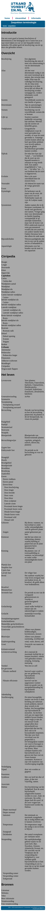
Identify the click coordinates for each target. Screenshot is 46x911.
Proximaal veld (8, 517)
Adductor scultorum (9, 361)
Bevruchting (6, 410)
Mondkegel (5, 363)
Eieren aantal (7, 482)
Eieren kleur (7, 485)
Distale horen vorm (10, 514)
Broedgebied (6, 463)
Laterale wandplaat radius (12, 313)
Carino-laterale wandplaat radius (11, 303)
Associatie (5, 784)
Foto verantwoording (9, 904)
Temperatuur (7, 824)
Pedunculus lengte (9, 355)
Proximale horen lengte (12, 506)
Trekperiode (6, 879)
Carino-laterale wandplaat (11, 295)
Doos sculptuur (8, 501)
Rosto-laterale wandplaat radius (11, 324)
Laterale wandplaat (8, 307)
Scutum (5, 339)
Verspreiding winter (9, 876)
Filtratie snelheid (8, 671)
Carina (4, 278)
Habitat (4, 787)
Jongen (4, 532)
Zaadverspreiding (8, 642)
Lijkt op (4, 117)
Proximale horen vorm (11, 509)
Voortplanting (6, 402)
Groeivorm (5, 629)
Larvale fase (6, 573)
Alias (3, 70)
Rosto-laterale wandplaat (11, 315)
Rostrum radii (7, 331)
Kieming (4, 551)
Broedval (5, 587)
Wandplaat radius (8, 292)
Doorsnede (5, 267)
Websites (4, 893)
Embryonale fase (8, 450)
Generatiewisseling (8, 396)
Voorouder (5, 183)
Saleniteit (5, 815)
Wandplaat (5, 286)
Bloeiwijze (5, 637)
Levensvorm (6, 380)
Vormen (4, 110)
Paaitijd (4, 424)
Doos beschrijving (10, 487)
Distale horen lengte (10, 512)
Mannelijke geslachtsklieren (12, 624)
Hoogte (4, 262)
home (7, 18)
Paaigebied (5, 422)
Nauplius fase (6, 567)
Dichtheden (6, 834)
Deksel (4, 333)
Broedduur (5, 468)
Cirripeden (5, 366)
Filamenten (5, 358)
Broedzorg (5, 471)
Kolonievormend (8, 649)
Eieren (4, 476)
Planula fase (6, 565)
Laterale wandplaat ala (11, 310)
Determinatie (6, 105)
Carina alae (6, 281)
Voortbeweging (7, 697)
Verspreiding (6, 839)
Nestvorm (5, 430)
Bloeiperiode (6, 435)
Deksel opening (8, 336)
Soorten (4, 100)
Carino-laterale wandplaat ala (9, 298)
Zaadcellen (5, 474)
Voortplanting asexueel (11, 407)
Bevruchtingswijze (8, 440)
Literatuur (5, 890)
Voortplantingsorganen (10, 619)
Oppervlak (5, 273)
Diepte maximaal (8, 810)
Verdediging (6, 767)
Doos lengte (7, 490)
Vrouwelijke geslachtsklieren (12, 627)
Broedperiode (6, 465)
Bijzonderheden (7, 239)
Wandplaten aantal (8, 284)
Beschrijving (6, 59)
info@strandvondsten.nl (38, 908)
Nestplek (4, 433)
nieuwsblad (20, 18)
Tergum (5, 342)
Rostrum (4, 328)
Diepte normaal (8, 812)
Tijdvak (4, 154)
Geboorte (5, 523)
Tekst (3, 896)
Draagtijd (5, 457)
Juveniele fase (6, 593)
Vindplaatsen (6, 129)
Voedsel (4, 666)
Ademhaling (6, 694)
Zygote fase (6, 447)
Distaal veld (7, 520)
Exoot (3, 188)
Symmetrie (5, 399)
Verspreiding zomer (9, 873)
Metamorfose (6, 590)
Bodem (4, 344)
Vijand (4, 769)
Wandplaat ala (7, 289)
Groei (3, 644)
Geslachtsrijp (6, 606)
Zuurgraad (6, 832)
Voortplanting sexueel (10, 405)
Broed (3, 575)
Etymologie (6, 191)
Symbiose (5, 777)
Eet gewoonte (6, 668)
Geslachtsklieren (7, 621)
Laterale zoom (8, 504)
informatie (36, 18)
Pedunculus (5, 352)
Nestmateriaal (6, 427)
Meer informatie (7, 898)
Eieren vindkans (8, 479)
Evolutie (4, 176)
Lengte (4, 265)
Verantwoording (7, 901)
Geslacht (4, 614)
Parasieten (5, 774)
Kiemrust (5, 537)
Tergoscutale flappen (9, 369)
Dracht (4, 460)
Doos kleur (7, 498)
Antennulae (5, 350)
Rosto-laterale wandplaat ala (9, 319)
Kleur (3, 270)
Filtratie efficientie (9, 681)
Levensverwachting (9, 652)
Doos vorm (7, 495)
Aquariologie (6, 246)
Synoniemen (6, 205)
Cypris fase (5, 570)
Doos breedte (8, 493)
